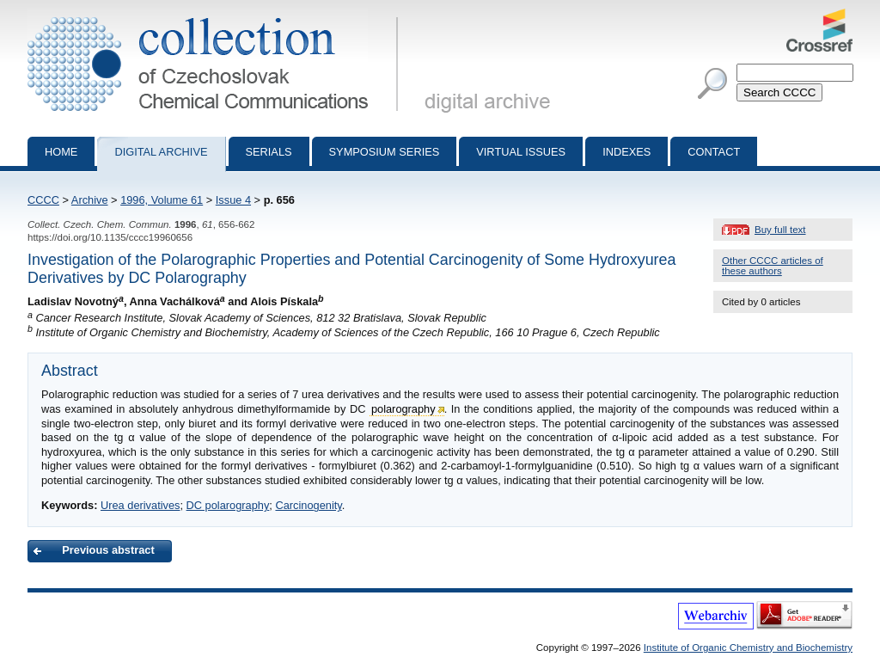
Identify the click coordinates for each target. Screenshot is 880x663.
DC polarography (228, 505)
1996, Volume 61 (161, 199)
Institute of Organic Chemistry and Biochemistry (748, 647)
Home (61, 151)
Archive (89, 199)
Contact (714, 151)
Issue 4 (233, 199)
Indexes (626, 151)
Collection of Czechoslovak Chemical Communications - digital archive (216, 15)
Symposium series (384, 151)
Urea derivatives (140, 505)
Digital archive (160, 151)
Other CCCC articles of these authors (772, 265)
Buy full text (780, 229)
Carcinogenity (308, 505)
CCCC (43, 199)
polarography (403, 408)
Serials (269, 151)
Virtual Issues (520, 151)
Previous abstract (108, 549)
